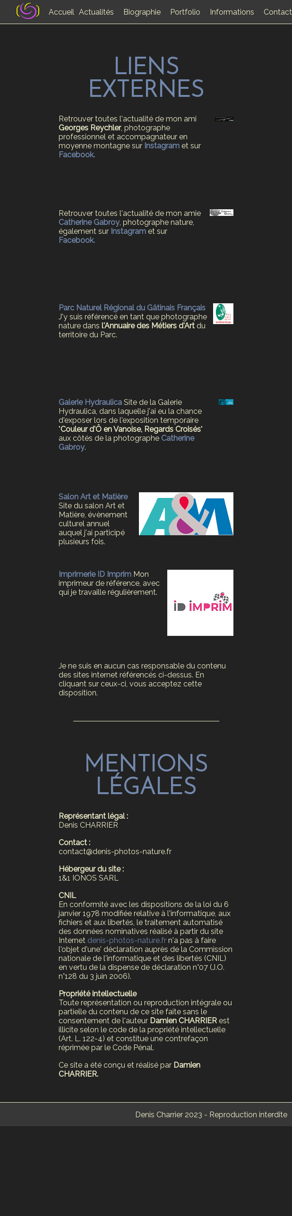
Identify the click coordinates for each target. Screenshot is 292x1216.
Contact (278, 12)
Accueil (61, 12)
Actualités (96, 12)
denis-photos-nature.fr (126, 940)
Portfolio (185, 12)
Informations (232, 12)
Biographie (142, 12)
